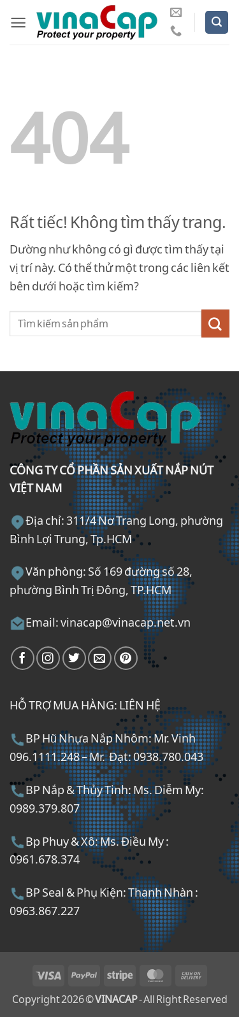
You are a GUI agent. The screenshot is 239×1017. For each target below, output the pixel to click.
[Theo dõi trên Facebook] (22, 658)
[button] (18, 22)
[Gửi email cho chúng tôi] (176, 13)
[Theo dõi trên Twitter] (74, 658)
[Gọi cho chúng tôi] (176, 31)
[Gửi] (215, 323)
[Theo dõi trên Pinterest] (126, 658)
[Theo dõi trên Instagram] (48, 658)
